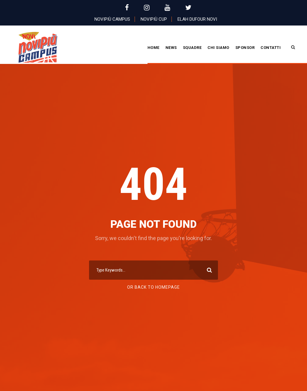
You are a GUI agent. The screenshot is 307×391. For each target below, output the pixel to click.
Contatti (271, 47)
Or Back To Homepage (153, 287)
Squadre (192, 47)
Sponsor (245, 47)
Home (153, 47)
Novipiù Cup (154, 19)
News (171, 47)
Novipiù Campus (112, 19)
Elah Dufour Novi (197, 19)
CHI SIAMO (218, 47)
